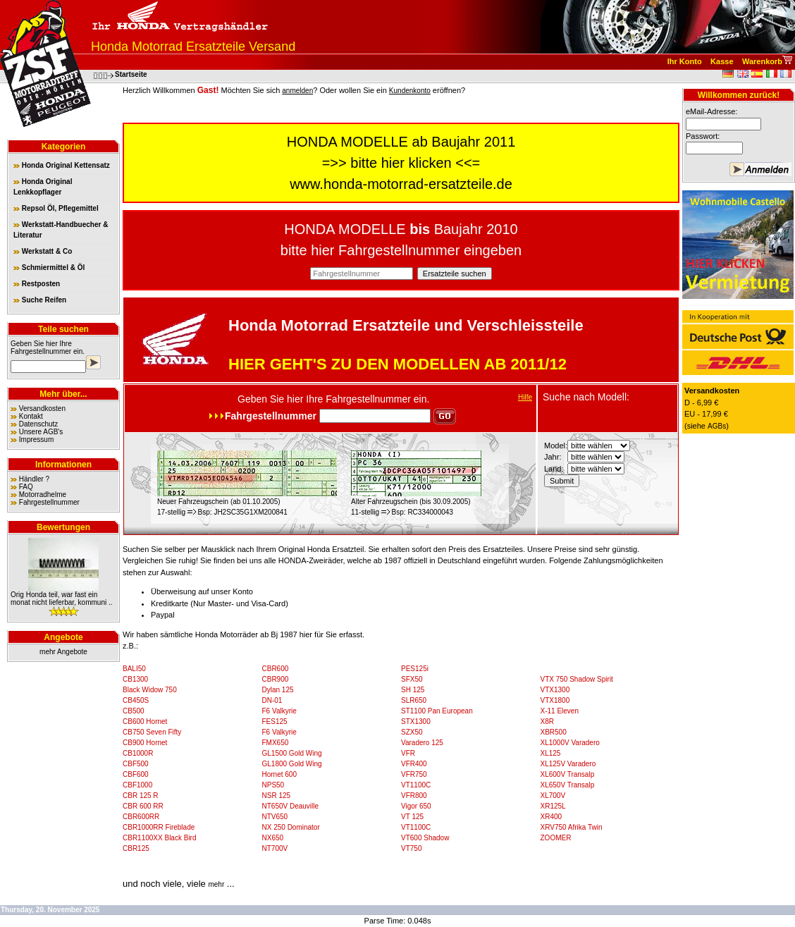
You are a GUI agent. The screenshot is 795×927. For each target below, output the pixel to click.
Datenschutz (38, 424)
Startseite (131, 74)
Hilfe (525, 397)
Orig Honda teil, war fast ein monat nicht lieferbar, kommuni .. (62, 598)
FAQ (26, 487)
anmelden (297, 90)
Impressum (36, 439)
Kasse (721, 61)
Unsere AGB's (41, 432)
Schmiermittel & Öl (49, 267)
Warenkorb (762, 61)
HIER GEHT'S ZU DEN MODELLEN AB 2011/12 (397, 364)
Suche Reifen (39, 300)
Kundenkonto (410, 90)
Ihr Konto (684, 61)
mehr (216, 884)
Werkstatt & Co (42, 251)
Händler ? (34, 479)
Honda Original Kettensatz (61, 165)
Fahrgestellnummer (41, 351)
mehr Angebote (63, 652)
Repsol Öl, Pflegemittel (56, 208)
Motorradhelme (42, 494)
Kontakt (31, 416)
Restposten (36, 284)
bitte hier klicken (400, 163)
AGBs (717, 426)
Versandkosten (42, 408)
